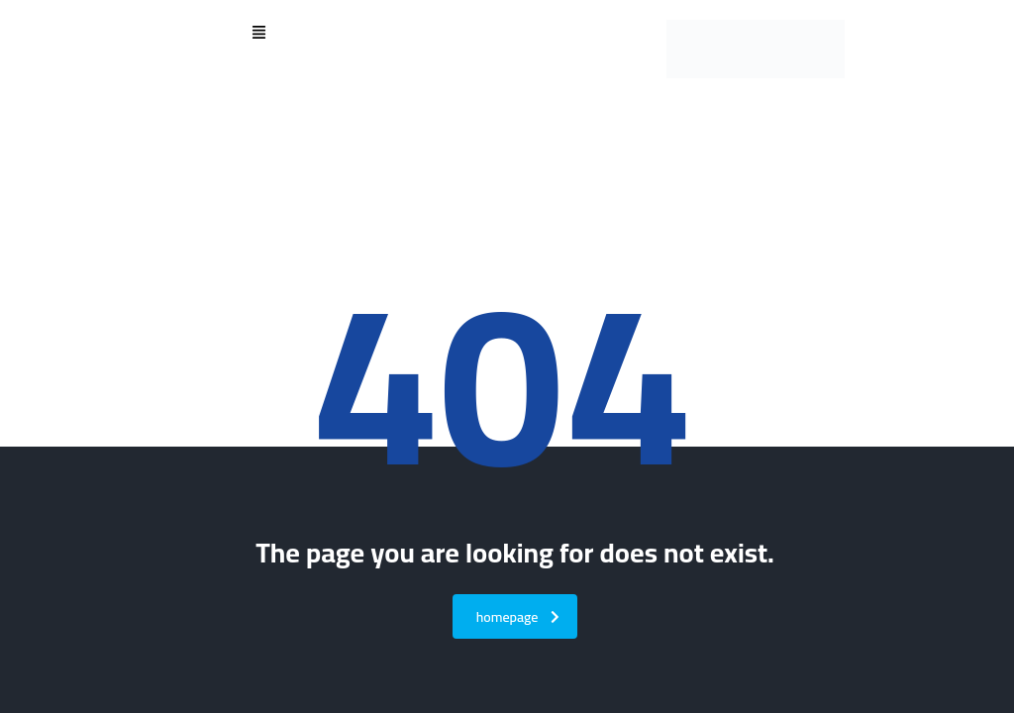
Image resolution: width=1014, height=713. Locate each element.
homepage (518, 617)
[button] (258, 34)
